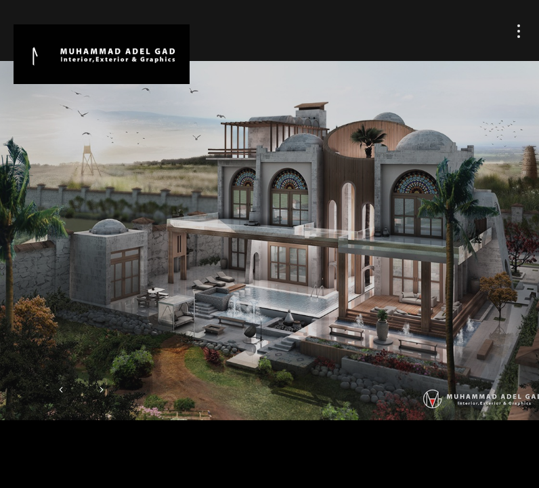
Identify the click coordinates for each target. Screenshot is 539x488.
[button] (60, 391)
